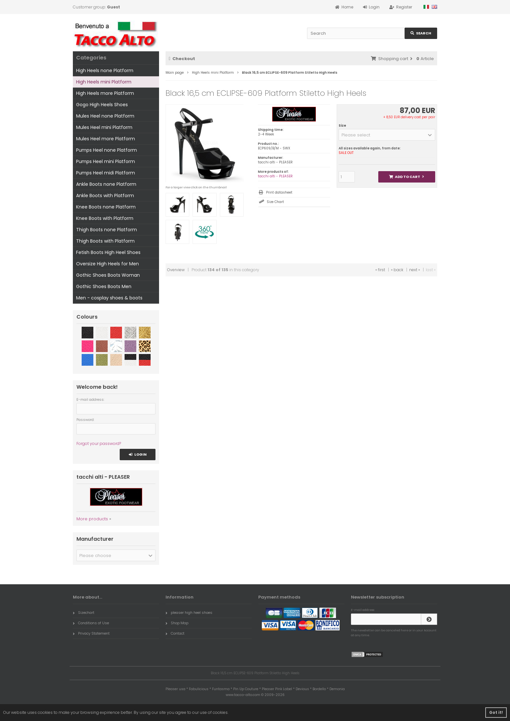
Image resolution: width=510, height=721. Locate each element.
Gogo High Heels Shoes (102, 104)
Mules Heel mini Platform (104, 127)
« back (397, 269)
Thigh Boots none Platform (106, 229)
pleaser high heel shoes (189, 612)
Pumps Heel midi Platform (105, 173)
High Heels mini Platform (103, 82)
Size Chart (275, 201)
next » (414, 269)
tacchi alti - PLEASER (275, 176)
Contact (175, 633)
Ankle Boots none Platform (106, 184)
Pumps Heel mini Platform (105, 161)
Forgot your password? (98, 443)
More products (92, 519)
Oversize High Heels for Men (107, 263)
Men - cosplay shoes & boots (109, 298)
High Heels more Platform (105, 93)
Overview (176, 269)
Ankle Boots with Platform (105, 195)
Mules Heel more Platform (105, 138)
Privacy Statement (91, 633)
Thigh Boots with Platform (105, 241)
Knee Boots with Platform (104, 218)
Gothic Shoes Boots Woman (108, 275)
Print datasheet (279, 192)
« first (380, 269)
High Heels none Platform (104, 70)
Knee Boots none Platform (106, 207)
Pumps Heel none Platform (106, 150)
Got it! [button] (496, 712)
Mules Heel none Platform (105, 116)
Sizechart (83, 612)
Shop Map (177, 623)
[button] (387, 135)
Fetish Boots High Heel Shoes (108, 252)
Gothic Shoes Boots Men (103, 286)
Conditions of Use (91, 623)
